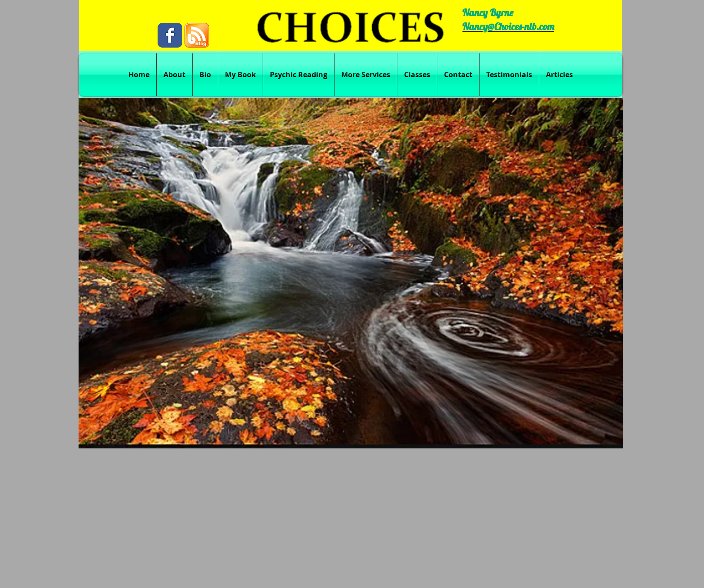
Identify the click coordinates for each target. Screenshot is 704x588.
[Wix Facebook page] (170, 35)
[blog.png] (197, 35)
